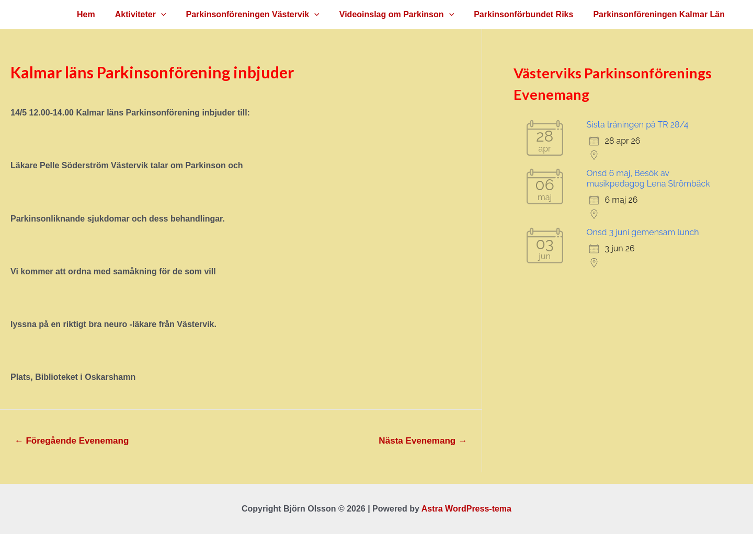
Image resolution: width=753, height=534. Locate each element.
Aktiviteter (154, 14)
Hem (103, 14)
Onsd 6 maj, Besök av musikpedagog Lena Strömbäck (648, 178)
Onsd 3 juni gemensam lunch (643, 232)
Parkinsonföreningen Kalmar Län (660, 14)
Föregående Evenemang (72, 440)
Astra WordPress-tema (466, 508)
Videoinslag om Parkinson (404, 14)
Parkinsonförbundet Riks (528, 14)
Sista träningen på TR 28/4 (638, 125)
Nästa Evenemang (423, 440)
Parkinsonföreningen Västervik (263, 14)
